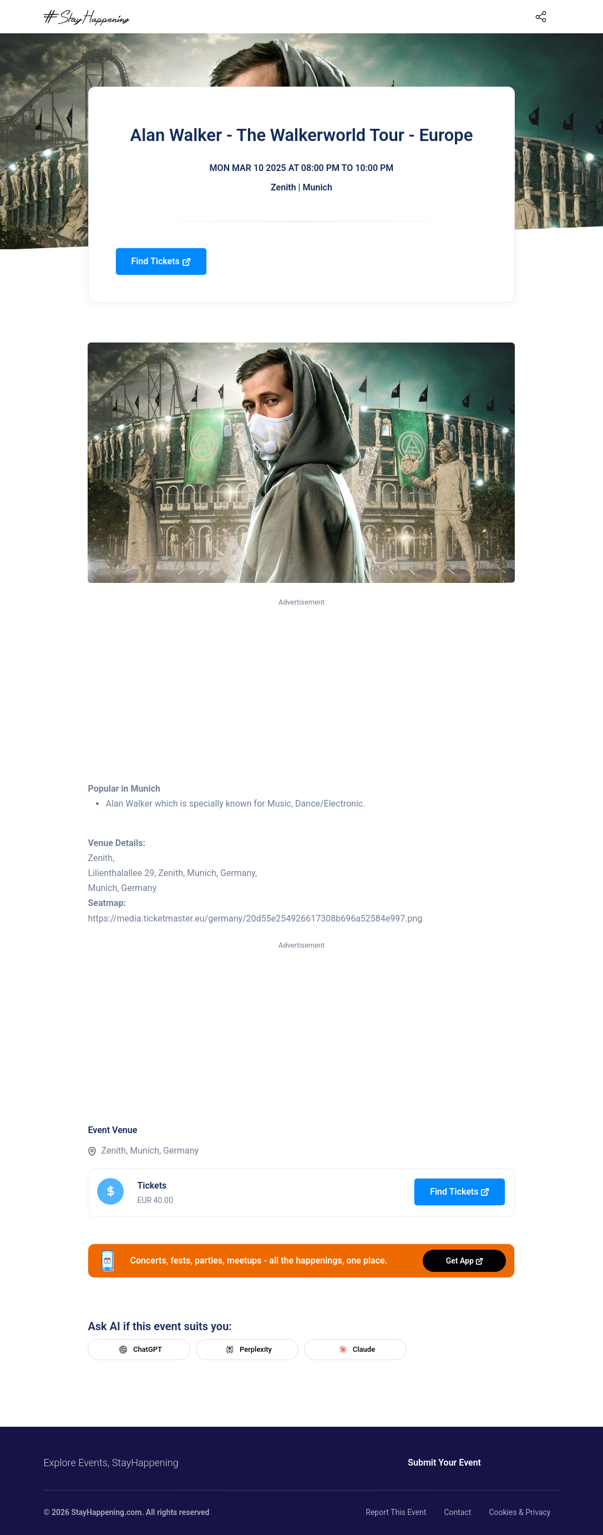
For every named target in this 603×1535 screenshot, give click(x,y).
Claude (355, 1349)
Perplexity (247, 1349)
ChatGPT (139, 1349)
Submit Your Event (444, 1462)
